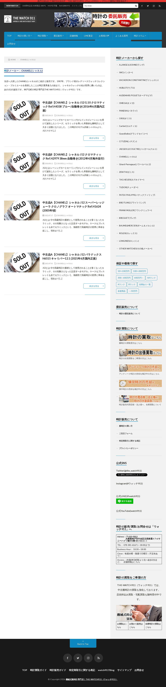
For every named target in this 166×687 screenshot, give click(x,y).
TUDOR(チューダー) (128, 187)
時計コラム (139, 35)
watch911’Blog (106, 670)
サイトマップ (124, 670)
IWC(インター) (126, 72)
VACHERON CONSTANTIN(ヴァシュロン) (138, 80)
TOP (9, 35)
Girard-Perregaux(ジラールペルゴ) (135, 164)
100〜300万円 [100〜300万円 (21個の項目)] (139, 271)
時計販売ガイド (58, 670)
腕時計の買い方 (126, 426)
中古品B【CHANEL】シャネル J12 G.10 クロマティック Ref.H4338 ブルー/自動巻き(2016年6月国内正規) (73, 106)
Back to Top (83, 644)
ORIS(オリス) (125, 118)
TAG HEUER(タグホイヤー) (131, 179)
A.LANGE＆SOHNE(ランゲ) (131, 64)
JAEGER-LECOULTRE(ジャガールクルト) (138, 149)
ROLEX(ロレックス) (128, 233)
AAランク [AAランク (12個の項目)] (151, 278)
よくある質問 (121, 35)
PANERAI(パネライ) (128, 110)
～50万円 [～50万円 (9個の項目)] (133, 291)
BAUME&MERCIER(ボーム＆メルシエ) (136, 225)
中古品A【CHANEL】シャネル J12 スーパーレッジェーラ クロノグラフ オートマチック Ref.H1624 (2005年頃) (73, 206)
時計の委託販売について (129, 313)
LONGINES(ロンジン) (129, 241)
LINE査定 (88, 35)
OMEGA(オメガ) (126, 103)
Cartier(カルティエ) (128, 126)
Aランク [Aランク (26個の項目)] (121, 284)
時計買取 (42, 35)
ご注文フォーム (126, 433)
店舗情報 (74, 35)
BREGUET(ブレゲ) (127, 218)
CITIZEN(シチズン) (128, 141)
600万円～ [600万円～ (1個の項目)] (139, 278)
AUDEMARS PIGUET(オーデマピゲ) (135, 95)
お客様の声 (104, 35)
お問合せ (11, 43)
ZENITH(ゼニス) (126, 172)
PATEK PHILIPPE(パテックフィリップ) (137, 195)
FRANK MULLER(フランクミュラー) (135, 210)
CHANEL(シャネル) (64, 115)
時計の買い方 (24, 35)
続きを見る (94, 138)
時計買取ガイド (38, 670)
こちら (137, 562)
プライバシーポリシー (128, 448)
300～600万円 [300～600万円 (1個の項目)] (124, 278)
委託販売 (58, 35)
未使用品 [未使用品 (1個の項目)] (121, 291)
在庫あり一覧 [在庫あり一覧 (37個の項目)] (145, 284)
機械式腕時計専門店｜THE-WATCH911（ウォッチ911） (92, 679)
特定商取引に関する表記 (129, 441)
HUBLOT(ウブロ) (127, 87)
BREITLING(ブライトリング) (132, 202)
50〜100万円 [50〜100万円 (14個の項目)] (123, 271)
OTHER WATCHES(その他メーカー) (135, 248)
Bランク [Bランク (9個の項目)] (132, 284)
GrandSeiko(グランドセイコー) (133, 133)
